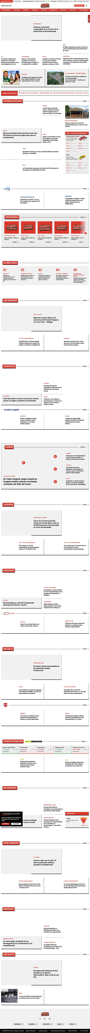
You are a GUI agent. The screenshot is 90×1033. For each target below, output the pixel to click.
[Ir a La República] (6, 705)
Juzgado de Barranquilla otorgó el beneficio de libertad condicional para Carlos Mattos (74, 421)
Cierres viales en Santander (29, 93)
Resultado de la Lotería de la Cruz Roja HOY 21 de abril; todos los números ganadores (27, 277)
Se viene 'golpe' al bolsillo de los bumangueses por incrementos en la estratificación (17, 943)
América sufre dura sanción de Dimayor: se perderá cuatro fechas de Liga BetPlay (74, 625)
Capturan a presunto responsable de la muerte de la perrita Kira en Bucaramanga (46, 29)
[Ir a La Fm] (7, 189)
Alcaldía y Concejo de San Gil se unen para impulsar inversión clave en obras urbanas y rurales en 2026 (51, 62)
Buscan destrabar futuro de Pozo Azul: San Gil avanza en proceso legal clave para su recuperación (20, 135)
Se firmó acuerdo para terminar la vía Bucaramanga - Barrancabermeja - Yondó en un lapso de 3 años (75, 79)
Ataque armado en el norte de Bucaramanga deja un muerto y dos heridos (76, 125)
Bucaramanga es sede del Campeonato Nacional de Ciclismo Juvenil (18, 604)
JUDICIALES (16, 10)
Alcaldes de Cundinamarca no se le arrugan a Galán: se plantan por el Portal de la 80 (9, 278)
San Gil (81, 93)
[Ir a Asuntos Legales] (12, 410)
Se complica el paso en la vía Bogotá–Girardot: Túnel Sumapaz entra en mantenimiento (62, 277)
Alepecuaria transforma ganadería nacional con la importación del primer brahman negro (28, 764)
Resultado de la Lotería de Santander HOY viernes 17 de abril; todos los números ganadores (75, 691)
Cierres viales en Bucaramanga (65, 93)
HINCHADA (35, 10)
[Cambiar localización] (79, 6)
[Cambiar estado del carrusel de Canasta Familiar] (11, 1)
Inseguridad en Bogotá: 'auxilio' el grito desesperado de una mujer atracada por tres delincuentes (75, 201)
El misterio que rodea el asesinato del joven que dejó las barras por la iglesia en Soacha (44, 277)
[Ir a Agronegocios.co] (33, 741)
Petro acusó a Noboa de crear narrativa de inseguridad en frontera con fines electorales (29, 717)
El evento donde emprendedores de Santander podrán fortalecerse (46, 668)
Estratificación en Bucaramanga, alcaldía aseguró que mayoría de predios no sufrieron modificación (29, 343)
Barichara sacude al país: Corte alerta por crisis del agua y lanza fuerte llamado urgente (74, 343)
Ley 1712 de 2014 (84, 1031)
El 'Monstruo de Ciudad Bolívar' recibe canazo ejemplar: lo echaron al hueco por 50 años (75, 457)
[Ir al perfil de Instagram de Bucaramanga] (49, 1019)
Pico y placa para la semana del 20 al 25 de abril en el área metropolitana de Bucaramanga (75, 547)
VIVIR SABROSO (83, 10)
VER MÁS (16, 242)
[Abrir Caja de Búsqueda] (86, 6)
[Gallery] (45, 232)
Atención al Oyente (43, 1031)
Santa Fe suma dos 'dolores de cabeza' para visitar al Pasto (29, 625)
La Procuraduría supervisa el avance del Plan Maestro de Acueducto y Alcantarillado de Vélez (40, 169)
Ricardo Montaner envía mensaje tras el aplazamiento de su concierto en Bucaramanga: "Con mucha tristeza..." (53, 824)
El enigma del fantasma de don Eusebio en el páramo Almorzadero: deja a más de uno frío (46, 974)
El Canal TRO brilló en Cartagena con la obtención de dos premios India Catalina (53, 809)
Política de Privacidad (31, 1031)
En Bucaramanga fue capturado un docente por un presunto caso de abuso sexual (53, 388)
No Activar (16, 824)
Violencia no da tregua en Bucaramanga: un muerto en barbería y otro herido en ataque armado (53, 401)
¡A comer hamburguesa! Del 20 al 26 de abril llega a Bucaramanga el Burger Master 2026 (75, 885)
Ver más (86, 101)
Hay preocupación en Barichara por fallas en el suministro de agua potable (52, 930)
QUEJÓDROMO (6, 10)
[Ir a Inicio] (45, 6)
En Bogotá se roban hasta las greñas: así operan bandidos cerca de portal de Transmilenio (76, 482)
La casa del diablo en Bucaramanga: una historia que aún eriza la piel (30, 997)
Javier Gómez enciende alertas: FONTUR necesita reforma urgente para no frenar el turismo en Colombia (52, 111)
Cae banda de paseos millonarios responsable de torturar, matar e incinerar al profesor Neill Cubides (75, 470)
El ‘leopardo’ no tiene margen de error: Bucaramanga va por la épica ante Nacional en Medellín (53, 592)
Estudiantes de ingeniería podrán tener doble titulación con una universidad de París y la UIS (32, 79)
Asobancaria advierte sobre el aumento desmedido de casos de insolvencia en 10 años (74, 717)
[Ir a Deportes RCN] (10, 613)
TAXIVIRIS (26, 10)
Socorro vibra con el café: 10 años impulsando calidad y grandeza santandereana (45, 862)
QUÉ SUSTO (72, 10)
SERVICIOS (63, 10)
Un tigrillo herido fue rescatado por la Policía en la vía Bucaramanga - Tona (53, 946)
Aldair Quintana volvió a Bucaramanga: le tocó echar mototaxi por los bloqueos (52, 605)
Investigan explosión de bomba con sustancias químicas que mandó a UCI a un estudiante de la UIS (10, 62)
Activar (5, 823)
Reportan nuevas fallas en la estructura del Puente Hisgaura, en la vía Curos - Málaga (46, 320)
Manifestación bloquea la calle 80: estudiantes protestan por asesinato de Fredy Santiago (79, 280)
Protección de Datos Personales (58, 1031)
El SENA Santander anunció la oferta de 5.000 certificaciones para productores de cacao (75, 49)
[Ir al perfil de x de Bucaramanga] (44, 1019)
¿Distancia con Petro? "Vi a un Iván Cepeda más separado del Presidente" (30, 201)
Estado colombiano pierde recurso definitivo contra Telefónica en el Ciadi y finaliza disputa (28, 421)
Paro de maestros (47, 93)
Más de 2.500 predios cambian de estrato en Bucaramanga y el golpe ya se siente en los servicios (30, 62)
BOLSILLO (43, 10)
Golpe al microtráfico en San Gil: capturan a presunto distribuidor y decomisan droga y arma (51, 139)
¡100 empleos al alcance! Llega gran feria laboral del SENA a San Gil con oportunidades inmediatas (30, 691)
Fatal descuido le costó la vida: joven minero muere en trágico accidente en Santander (21, 400)
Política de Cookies (72, 1031)
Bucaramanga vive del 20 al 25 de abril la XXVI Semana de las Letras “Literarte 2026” (30, 885)
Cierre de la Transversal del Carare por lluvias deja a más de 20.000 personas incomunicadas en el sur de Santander (46, 524)
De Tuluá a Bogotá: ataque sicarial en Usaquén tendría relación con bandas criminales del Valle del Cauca (20, 481)
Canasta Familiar (5, 1)
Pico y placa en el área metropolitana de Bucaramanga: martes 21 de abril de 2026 (29, 547)
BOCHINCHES (53, 10)
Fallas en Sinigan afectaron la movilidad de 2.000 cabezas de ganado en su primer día (74, 764)
